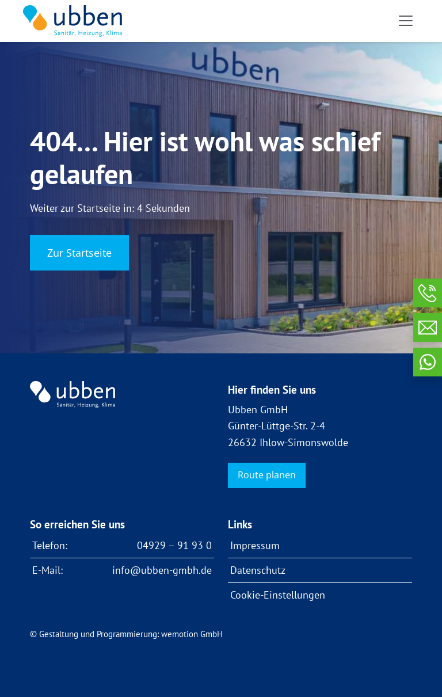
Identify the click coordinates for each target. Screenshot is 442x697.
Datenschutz (257, 570)
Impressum (255, 545)
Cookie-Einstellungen (277, 594)
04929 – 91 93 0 (174, 545)
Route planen (267, 475)
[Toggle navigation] (405, 21)
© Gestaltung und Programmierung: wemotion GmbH (126, 633)
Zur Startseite (79, 253)
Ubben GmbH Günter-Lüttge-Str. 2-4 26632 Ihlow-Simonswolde (288, 425)
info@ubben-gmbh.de (162, 570)
